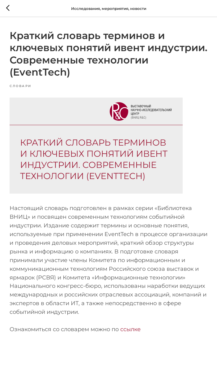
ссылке (130, 329)
